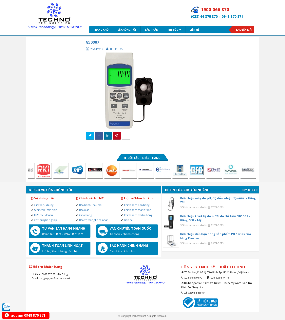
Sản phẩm (152, 29)
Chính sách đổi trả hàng (138, 215)
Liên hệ (194, 29)
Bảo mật (84, 210)
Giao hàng (85, 215)
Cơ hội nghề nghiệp (45, 220)
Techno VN (116, 49)
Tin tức (174, 29)
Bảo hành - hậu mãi (90, 205)
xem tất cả (250, 189)
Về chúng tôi (127, 29)
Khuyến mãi (244, 29)
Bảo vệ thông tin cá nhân (93, 220)
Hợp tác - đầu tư (43, 215)
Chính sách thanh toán (137, 210)
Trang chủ (101, 29)
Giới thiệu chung (43, 205)
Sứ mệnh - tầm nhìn (45, 210)
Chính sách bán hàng (136, 205)
